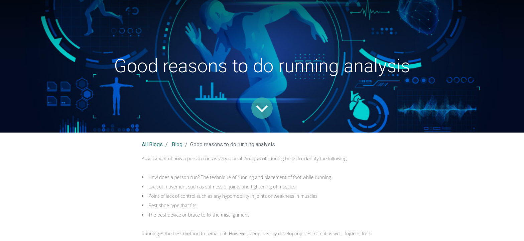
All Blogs (152, 144)
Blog (177, 144)
